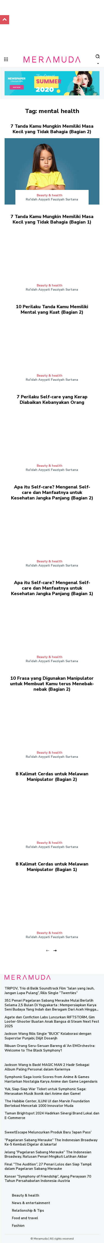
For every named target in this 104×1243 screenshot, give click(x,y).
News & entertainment (31, 1203)
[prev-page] (48, 950)
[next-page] (55, 950)
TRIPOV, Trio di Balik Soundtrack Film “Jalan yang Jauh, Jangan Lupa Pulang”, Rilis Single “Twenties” (49, 990)
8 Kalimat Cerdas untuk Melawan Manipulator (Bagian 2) (52, 776)
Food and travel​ (25, 1218)
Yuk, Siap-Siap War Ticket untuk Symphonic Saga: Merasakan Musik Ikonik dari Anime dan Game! (45, 1091)
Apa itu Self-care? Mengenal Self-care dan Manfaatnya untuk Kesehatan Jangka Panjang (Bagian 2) (52, 492)
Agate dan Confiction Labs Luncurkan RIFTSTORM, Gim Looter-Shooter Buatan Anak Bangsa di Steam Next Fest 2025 (52, 1021)
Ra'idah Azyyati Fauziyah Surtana (52, 199)
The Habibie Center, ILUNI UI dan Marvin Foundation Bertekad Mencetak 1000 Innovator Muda (47, 1103)
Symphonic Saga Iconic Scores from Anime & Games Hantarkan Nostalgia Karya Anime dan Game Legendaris (51, 1079)
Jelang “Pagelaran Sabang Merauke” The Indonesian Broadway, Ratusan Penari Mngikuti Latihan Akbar (48, 1154)
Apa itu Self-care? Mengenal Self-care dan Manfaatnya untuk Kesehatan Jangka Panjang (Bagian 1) (52, 588)
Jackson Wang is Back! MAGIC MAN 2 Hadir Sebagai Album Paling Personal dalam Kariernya (47, 1067)
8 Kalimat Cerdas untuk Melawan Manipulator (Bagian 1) (52, 867)
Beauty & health (49, 195)
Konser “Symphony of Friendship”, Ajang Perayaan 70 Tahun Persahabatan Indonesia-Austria (48, 1178)
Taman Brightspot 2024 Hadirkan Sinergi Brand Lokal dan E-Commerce (52, 1115)
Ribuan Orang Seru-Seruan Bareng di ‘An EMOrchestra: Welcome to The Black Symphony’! (50, 1048)
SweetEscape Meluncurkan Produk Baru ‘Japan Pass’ (48, 1132)
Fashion (18, 1225)
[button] (97, 59)
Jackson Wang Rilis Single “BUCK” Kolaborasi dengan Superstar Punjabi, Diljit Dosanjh (48, 1036)
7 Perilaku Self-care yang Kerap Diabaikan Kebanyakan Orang (52, 399)
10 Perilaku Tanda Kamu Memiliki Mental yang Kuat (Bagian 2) (52, 309)
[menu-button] (6, 59)
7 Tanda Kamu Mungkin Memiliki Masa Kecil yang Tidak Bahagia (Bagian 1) (52, 219)
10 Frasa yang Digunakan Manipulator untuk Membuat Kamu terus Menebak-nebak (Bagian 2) (52, 683)
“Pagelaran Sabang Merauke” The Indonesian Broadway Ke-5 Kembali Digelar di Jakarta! (51, 1142)
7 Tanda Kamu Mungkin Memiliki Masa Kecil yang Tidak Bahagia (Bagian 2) (52, 129)
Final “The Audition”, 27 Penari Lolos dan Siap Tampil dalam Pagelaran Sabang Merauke (48, 1166)
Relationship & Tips (28, 1210)
